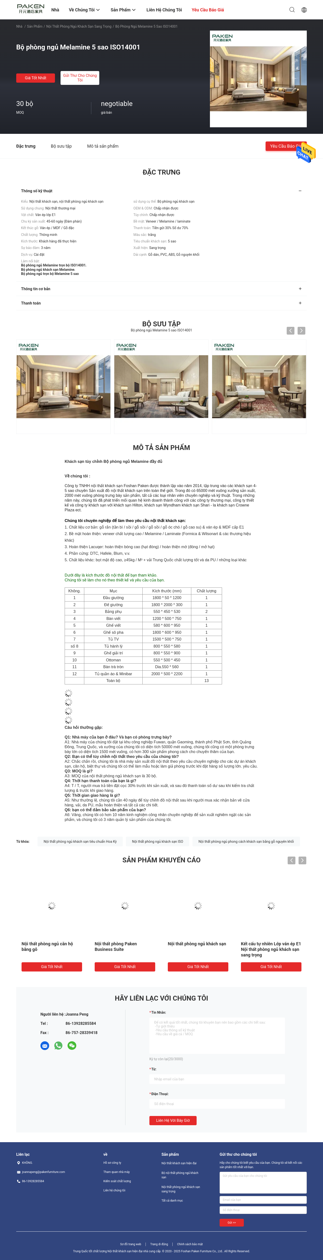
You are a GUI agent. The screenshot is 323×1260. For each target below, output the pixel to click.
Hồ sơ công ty (112, 1162)
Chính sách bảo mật (190, 1244)
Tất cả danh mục (172, 1200)
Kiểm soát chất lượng (117, 1181)
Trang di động (159, 1244)
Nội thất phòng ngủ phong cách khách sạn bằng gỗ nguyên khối (246, 841)
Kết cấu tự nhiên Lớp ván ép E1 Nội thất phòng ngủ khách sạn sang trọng (271, 949)
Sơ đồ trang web (130, 1244)
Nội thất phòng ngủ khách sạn (197, 943)
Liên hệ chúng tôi (114, 1190)
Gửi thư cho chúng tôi (80, 77)
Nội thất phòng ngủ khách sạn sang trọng (78, 26)
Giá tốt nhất (35, 78)
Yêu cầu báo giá (286, 145)
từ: (153, 1069)
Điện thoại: (160, 1094)
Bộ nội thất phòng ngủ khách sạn (180, 1175)
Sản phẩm (35, 26)
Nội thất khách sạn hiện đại (179, 1163)
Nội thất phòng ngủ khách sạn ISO (157, 841)
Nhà (19, 26)
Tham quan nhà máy (116, 1172)
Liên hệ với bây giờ (173, 1120)
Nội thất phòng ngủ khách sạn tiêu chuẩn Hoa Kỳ (80, 841)
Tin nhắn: (158, 1012)
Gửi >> (232, 1222)
